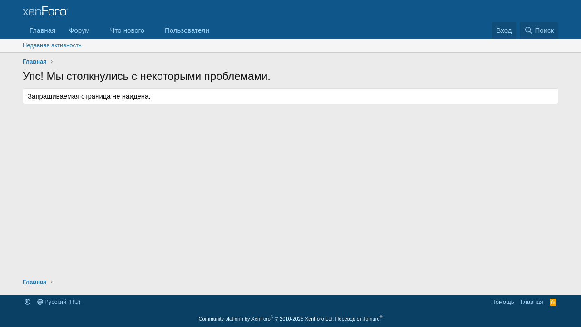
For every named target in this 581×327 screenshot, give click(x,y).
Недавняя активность (52, 45)
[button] (97, 30)
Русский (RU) (59, 301)
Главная (42, 30)
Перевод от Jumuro (358, 319)
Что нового (127, 30)
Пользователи (187, 30)
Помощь (502, 301)
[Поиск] (539, 30)
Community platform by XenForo (266, 319)
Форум (79, 30)
